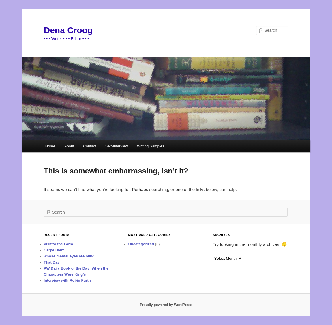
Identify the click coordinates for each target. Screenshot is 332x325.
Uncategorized (141, 244)
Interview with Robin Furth (67, 280)
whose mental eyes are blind (69, 256)
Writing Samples (150, 146)
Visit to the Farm (58, 244)
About (69, 146)
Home (50, 146)
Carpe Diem (54, 250)
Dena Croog (68, 30)
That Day (52, 262)
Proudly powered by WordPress (166, 305)
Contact (89, 146)
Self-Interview (116, 146)
